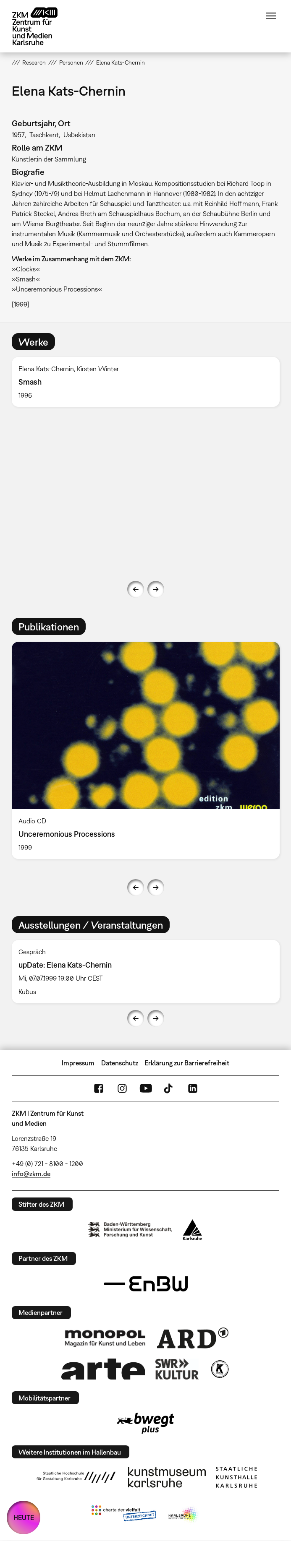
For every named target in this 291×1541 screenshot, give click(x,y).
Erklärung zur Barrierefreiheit (186, 1063)
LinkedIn (192, 1088)
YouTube (145, 1088)
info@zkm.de (31, 1173)
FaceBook (98, 1088)
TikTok (169, 1088)
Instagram (122, 1088)
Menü (270, 16)
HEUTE (23, 1517)
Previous (135, 589)
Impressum (78, 1063)
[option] (145, 382)
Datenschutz (119, 1063)
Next (155, 589)
